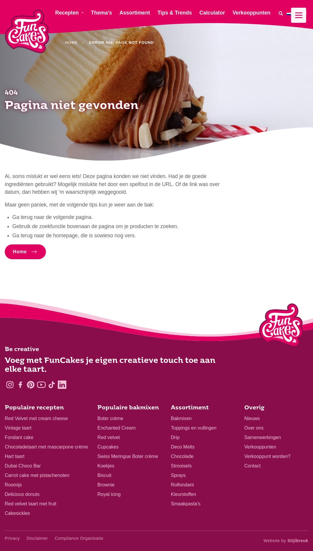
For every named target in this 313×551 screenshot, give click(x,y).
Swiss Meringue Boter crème (127, 456)
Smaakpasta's (185, 503)
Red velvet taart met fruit (30, 503)
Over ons (254, 427)
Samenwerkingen (262, 437)
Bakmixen (181, 418)
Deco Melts (183, 446)
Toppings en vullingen (193, 427)
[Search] (280, 13)
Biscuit (104, 475)
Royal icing (109, 494)
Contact (252, 465)
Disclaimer (37, 538)
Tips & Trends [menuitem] (175, 13)
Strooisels (181, 465)
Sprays (178, 475)
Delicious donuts (22, 494)
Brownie (106, 484)
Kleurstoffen (183, 494)
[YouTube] (41, 384)
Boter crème (110, 418)
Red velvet (108, 437)
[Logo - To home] (281, 326)
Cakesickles (17, 513)
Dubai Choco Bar (23, 465)
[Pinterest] (30, 384)
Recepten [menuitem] (66, 13)
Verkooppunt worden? (267, 456)
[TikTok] (51, 384)
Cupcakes (107, 446)
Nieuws (252, 418)
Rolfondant (182, 484)
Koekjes (105, 465)
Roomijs (13, 484)
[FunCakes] (27, 31)
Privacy (12, 538)
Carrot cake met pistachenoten (37, 475)
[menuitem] (297, 13)
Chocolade (182, 456)
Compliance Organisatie (79, 538)
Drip (175, 437)
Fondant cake (19, 437)
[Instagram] (10, 384)
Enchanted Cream (116, 427)
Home (71, 42)
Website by (286, 540)
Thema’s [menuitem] (101, 13)
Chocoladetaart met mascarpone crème (46, 446)
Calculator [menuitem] (212, 13)
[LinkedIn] (62, 384)
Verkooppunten (260, 446)
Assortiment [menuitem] (135, 13)
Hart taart (15, 456)
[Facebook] (20, 384)
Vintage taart (18, 427)
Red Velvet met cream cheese (36, 418)
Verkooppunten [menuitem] (251, 13)
